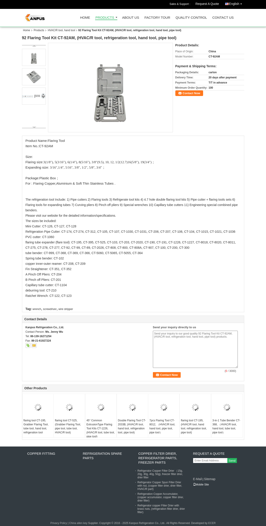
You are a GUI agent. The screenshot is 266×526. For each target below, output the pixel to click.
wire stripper (65, 309)
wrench (36, 309)
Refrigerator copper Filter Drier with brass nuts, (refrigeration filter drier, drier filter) (161, 509)
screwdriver (49, 309)
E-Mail (197, 479)
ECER (212, 523)
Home (85, 17)
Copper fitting (41, 453)
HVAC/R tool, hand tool (61, 30)
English (236, 3)
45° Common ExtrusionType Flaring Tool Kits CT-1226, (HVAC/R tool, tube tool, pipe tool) (100, 428)
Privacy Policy (58, 523)
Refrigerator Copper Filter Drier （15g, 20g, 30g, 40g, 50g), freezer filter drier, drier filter (160, 474)
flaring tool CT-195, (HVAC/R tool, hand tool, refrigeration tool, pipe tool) (194, 426)
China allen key (78, 523)
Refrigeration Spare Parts (102, 456)
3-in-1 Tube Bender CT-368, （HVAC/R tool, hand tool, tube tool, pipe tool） (226, 426)
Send (232, 460)
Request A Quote (207, 4)
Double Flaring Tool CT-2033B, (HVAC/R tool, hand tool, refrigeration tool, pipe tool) (132, 426)
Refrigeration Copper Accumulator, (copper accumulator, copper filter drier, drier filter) (161, 497)
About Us (130, 17)
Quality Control (191, 17)
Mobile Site (201, 484)
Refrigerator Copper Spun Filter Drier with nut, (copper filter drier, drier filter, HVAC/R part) (160, 486)
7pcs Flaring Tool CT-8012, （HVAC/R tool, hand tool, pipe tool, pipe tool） (162, 426)
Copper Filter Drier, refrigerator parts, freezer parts (157, 458)
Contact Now (191, 93)
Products (105, 17)
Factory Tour (157, 17)
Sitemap (209, 479)
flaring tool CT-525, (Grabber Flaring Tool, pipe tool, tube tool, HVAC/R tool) (68, 426)
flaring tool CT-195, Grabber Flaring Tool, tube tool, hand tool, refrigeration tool (36, 426)
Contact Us (223, 17)
